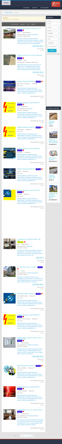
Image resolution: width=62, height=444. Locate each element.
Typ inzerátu (50, 36)
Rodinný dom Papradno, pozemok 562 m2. (29, 28)
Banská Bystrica (25, 244)
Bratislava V (35, 83)
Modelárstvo (20, 152)
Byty (18, 244)
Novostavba (29, 108)
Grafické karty (20, 129)
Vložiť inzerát (55, 4)
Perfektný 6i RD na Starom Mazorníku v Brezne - (53, 196)
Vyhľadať (49, 21)
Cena (28, 24)
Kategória (22, 24)
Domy (18, 32)
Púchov (23, 271)
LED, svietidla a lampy (22, 296)
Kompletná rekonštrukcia (32, 345)
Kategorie (26, 7)
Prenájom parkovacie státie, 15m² (52, 176)
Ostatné (19, 171)
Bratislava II (31, 390)
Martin (25, 60)
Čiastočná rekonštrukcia (32, 34)
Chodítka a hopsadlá (22, 390)
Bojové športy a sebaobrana (23, 83)
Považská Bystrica (26, 32)
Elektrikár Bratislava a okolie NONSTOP (28, 102)
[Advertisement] (23, 224)
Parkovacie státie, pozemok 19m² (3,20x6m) (53, 141)
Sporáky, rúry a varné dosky (23, 318)
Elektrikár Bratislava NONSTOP (26, 81)
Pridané (33, 24)
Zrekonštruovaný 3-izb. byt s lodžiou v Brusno (30, 410)
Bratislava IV (25, 106)
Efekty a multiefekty (21, 368)
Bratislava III (28, 129)
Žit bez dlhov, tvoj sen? (52, 158)
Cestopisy (19, 194)
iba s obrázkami (52, 46)
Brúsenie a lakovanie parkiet (52, 123)
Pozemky (19, 60)
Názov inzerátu (14, 24)
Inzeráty (34, 7)
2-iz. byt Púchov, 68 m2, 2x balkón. (27, 267)
